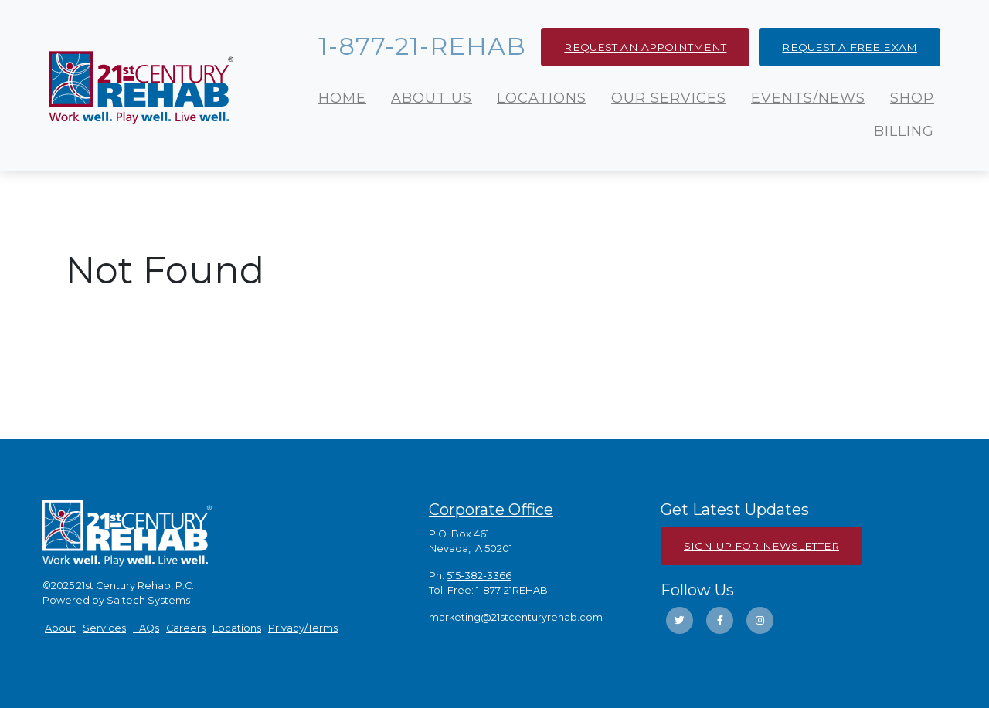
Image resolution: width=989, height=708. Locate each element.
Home (342, 98)
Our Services (668, 98)
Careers (186, 628)
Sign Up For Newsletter (761, 546)
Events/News (808, 98)
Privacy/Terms (303, 628)
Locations (541, 98)
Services (104, 628)
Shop (912, 98)
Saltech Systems (148, 600)
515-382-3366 (479, 575)
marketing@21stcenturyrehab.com (516, 617)
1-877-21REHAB (512, 590)
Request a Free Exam (849, 47)
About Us (431, 98)
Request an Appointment (645, 47)
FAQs (146, 628)
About (60, 628)
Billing (904, 131)
